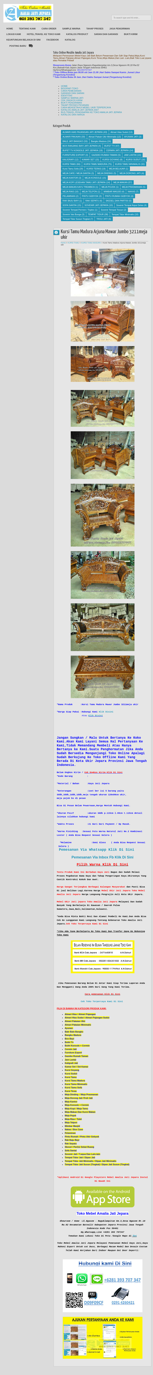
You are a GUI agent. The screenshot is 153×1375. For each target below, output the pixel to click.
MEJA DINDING (105, 173)
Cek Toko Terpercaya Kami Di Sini (102, 1001)
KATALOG (70, 40)
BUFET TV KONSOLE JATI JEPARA (80, 150)
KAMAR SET (88, 159)
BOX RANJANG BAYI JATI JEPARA (80, 146)
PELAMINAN (69, 196)
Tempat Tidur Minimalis (123, 214)
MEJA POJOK (108, 187)
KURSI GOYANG (110, 159)
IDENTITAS (66, 95)
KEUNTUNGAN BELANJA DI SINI (23, 40)
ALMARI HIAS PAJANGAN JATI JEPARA (83, 132)
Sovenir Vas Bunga (72, 214)
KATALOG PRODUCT (77, 34)
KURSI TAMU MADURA (95, 164)
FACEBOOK (52, 40)
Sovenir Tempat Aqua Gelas (129, 205)
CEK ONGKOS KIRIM (71, 100)
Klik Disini (106, 712)
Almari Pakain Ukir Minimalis (102, 136)
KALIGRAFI (68, 159)
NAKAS (131, 191)
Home (63, 243)
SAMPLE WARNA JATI (72, 98)
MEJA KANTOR (70, 178)
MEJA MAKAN (120, 182)
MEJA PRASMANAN (132, 187)
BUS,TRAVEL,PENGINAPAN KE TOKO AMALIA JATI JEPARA (91, 112)
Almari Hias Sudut (119, 132)
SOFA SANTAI (70, 205)
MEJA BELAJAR (117, 168)
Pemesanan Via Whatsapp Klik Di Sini (96, 850)
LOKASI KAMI (13, 34)
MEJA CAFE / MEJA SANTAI (77, 173)
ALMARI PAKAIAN (72, 136)
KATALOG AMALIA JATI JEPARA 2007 (80, 110)
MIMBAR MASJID (112, 191)
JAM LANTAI (130, 155)
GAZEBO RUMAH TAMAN (104, 155)
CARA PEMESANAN (71, 91)
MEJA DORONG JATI (130, 173)
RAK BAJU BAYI (71, 200)
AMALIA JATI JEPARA (58, 232)
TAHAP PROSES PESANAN (75, 105)
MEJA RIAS (68, 191)
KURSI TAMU (69, 164)
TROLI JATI (102, 219)
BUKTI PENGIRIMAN (71, 103)
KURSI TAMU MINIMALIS (127, 164)
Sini (135, 1236)
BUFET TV (109, 146)
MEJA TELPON (89, 191)
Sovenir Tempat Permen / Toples (78, 210)
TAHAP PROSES (94, 28)
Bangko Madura (99, 141)
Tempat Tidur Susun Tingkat (76, 219)
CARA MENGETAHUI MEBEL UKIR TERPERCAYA (86, 107)
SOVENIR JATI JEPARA (96, 205)
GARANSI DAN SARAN (72, 93)
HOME (9, 28)
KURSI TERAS (93, 168)
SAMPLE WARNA (71, 28)
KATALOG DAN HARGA (73, 114)
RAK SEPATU (92, 200)
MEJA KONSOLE (93, 178)
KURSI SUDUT (133, 159)
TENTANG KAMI (27, 28)
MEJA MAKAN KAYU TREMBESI (79, 187)
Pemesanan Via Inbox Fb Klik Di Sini (102, 857)
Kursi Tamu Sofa (71, 168)
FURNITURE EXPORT (74, 155)
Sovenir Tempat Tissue (112, 210)
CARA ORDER (49, 28)
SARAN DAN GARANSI (106, 34)
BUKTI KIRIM (130, 34)
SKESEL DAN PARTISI (117, 200)
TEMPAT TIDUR (96, 214)
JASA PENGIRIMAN (119, 28)
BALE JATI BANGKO (73, 141)
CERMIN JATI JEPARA (117, 150)
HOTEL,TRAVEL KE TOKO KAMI (43, 34)
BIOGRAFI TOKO (69, 88)
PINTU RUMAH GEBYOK (117, 196)
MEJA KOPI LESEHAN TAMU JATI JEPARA (84, 182)
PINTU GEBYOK (90, 196)
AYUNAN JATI (131, 136)
